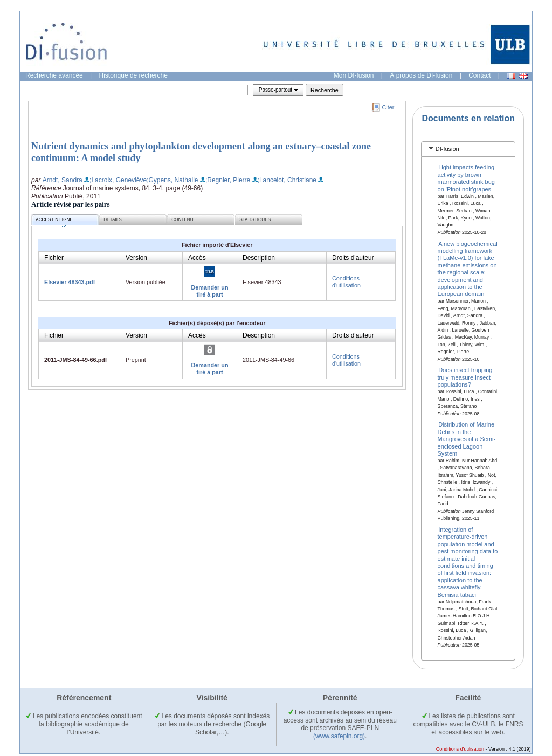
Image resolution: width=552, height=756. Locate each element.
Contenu (182, 219)
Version (136, 258)
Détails (113, 219)
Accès (197, 258)
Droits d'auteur (353, 258)
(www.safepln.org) (339, 736)
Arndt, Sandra (62, 180)
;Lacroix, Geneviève (118, 180)
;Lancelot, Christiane (287, 180)
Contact (479, 75)
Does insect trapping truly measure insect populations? (465, 377)
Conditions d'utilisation (346, 281)
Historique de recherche (133, 75)
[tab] (468, 149)
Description (259, 258)
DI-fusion (447, 149)
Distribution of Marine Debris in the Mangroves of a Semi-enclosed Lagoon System (467, 439)
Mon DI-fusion (354, 75)
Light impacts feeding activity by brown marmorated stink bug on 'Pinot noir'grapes (466, 178)
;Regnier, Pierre (227, 180)
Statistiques (255, 219)
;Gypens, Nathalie (172, 180)
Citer (388, 107)
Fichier (54, 258)
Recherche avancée (54, 75)
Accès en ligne (54, 221)
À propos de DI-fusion (421, 75)
